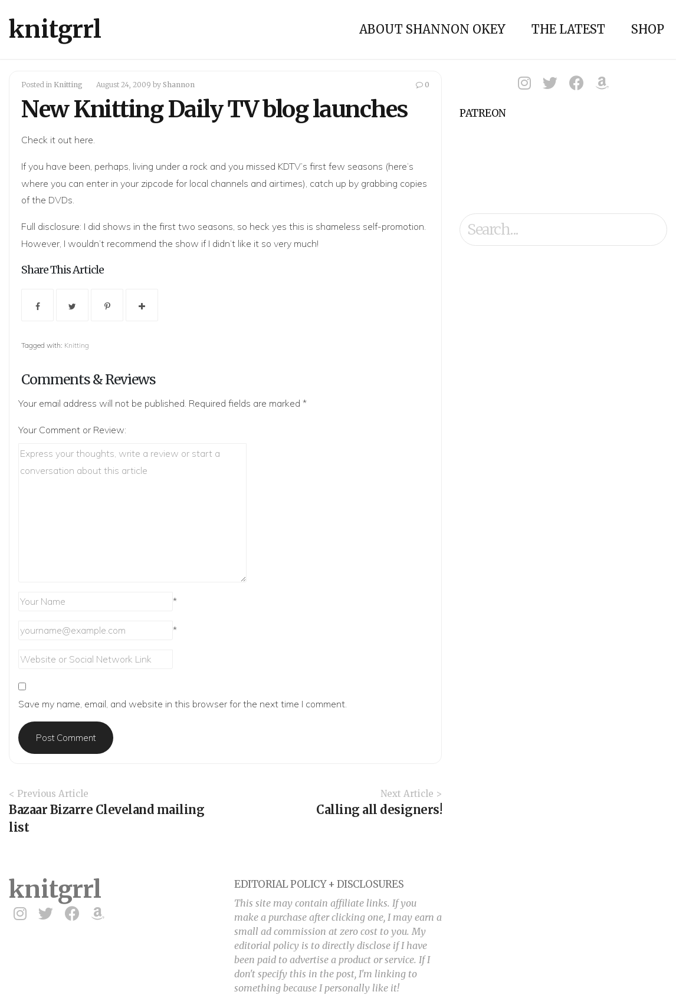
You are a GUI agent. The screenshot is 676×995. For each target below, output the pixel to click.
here (83, 140)
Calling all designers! (379, 809)
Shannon (179, 84)
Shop (647, 29)
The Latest (568, 29)
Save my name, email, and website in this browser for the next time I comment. (182, 704)
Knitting (68, 84)
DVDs (60, 200)
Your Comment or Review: (72, 430)
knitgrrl (55, 29)
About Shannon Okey (432, 29)
